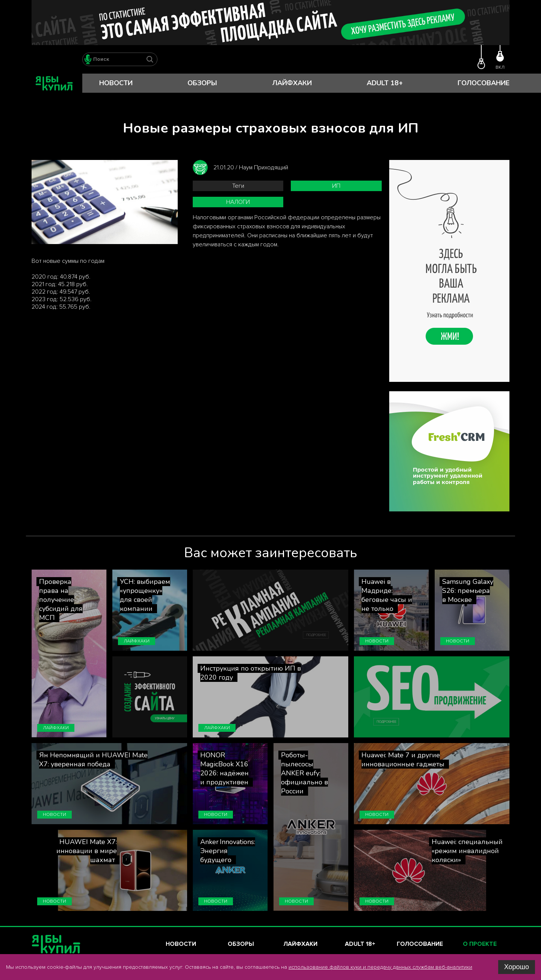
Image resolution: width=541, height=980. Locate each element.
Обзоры (202, 82)
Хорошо (516, 967)
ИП (336, 186)
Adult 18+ (385, 82)
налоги (238, 202)
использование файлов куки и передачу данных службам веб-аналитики (380, 967)
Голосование (483, 82)
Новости (116, 82)
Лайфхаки (292, 82)
